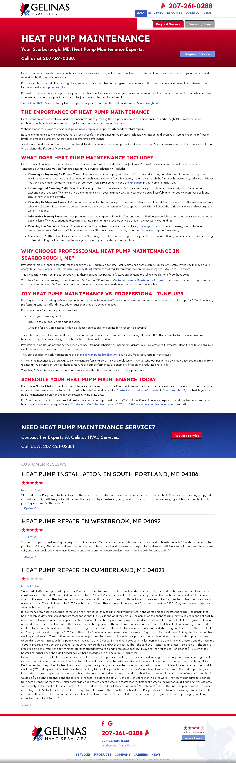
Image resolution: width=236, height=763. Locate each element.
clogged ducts (151, 226)
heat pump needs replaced (81, 129)
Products (174, 13)
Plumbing (155, 13)
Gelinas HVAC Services (41, 103)
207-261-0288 (191, 6)
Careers (141, 754)
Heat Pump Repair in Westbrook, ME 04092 (91, 521)
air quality (136, 182)
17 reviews (198, 732)
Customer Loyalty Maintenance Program (139, 280)
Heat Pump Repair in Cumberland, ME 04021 (93, 570)
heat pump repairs (53, 87)
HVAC (140, 13)
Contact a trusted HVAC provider (138, 390)
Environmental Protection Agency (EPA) (66, 269)
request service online (153, 404)
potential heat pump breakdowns (96, 355)
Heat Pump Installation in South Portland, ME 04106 (109, 474)
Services (83, 754)
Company (192, 13)
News (207, 13)
